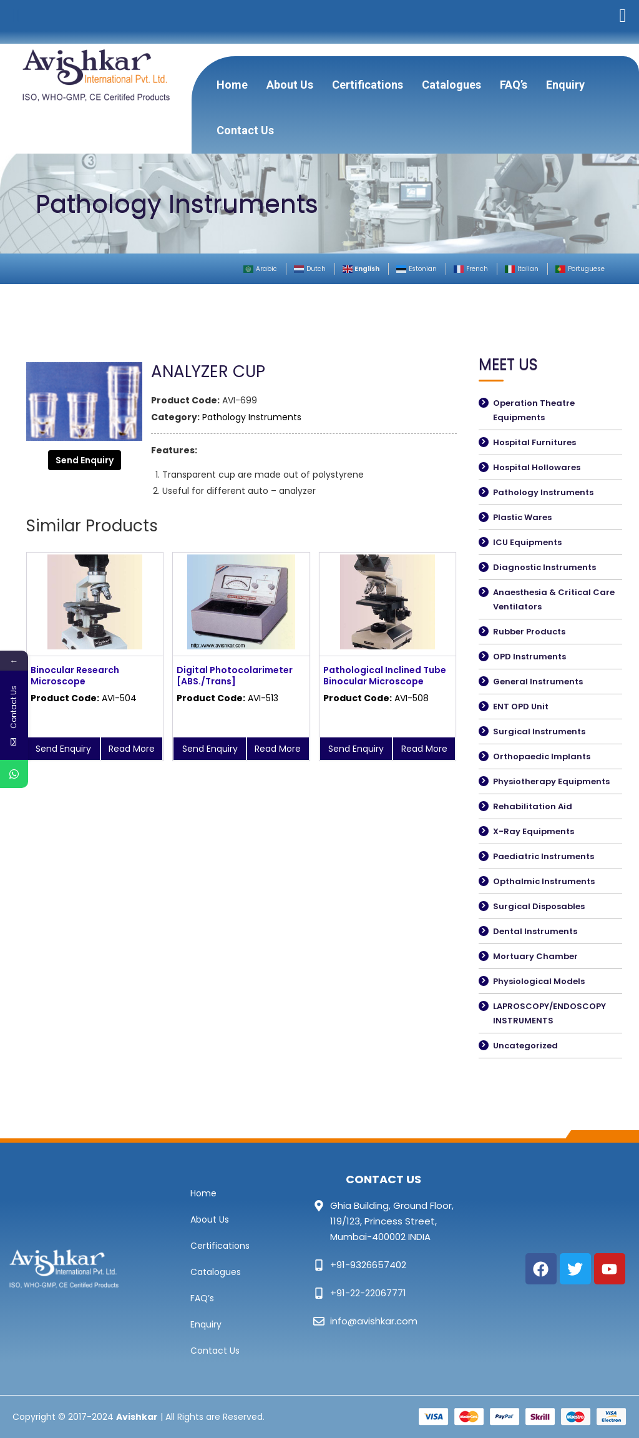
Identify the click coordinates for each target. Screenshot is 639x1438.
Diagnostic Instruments (544, 567)
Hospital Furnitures (534, 442)
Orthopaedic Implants (541, 756)
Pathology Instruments (251, 417)
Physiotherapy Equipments (551, 781)
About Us (289, 84)
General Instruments (538, 681)
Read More (132, 748)
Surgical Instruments (539, 731)
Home (232, 84)
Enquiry (565, 84)
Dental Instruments (535, 931)
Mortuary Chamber (535, 956)
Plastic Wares (522, 517)
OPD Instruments (529, 656)
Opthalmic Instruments (544, 881)
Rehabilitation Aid (532, 806)
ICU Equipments (527, 542)
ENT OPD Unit (521, 706)
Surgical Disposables (539, 906)
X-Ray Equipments (533, 831)
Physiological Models (539, 981)
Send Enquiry (85, 460)
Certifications (367, 84)
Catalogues (451, 84)
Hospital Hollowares (536, 467)
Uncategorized (525, 1045)
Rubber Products (529, 632)
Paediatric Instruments (543, 856)
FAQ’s (513, 84)
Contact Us (245, 130)
